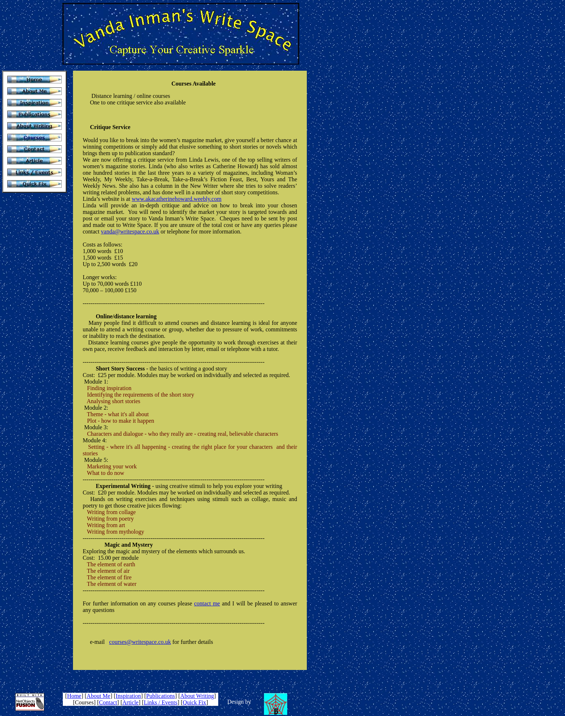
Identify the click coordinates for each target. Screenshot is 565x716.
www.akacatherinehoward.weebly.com (176, 199)
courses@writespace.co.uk (140, 642)
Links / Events (160, 702)
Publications (160, 696)
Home (74, 696)
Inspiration (128, 696)
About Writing (197, 696)
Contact (108, 702)
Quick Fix (194, 702)
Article (130, 702)
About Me (98, 696)
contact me (207, 603)
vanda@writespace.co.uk (130, 231)
